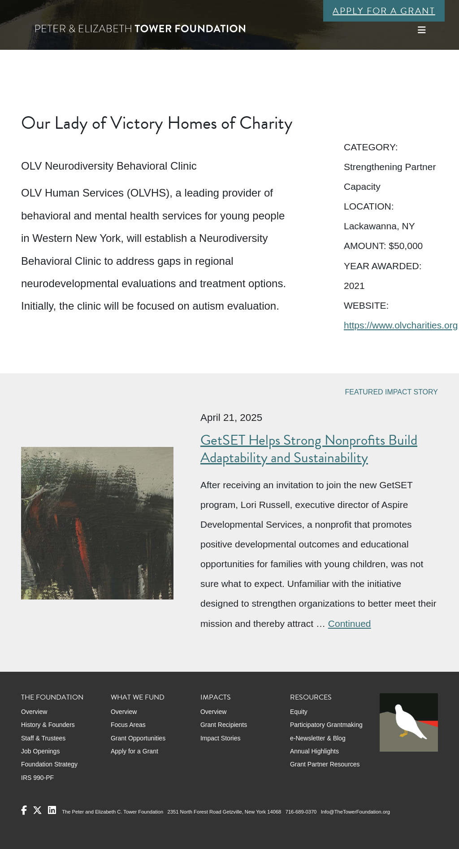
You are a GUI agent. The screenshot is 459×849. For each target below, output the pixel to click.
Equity (298, 711)
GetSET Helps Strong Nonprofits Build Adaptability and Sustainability (308, 448)
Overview (34, 711)
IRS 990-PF (37, 777)
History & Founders (48, 724)
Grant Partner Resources (325, 764)
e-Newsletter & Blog (318, 738)
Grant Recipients (223, 724)
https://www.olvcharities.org (401, 325)
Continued (349, 623)
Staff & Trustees (43, 738)
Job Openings (40, 751)
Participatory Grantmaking (326, 724)
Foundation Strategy (49, 764)
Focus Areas (128, 724)
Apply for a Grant (384, 11)
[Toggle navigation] (421, 30)
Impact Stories (220, 738)
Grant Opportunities (138, 738)
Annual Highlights (314, 751)
